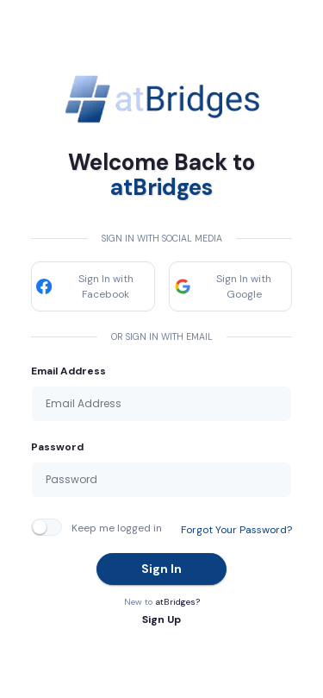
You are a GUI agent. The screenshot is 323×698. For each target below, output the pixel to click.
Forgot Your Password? (236, 530)
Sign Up (161, 619)
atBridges (161, 187)
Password (57, 447)
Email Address (68, 371)
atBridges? (177, 601)
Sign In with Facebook (85, 286)
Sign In (161, 568)
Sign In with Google (223, 286)
